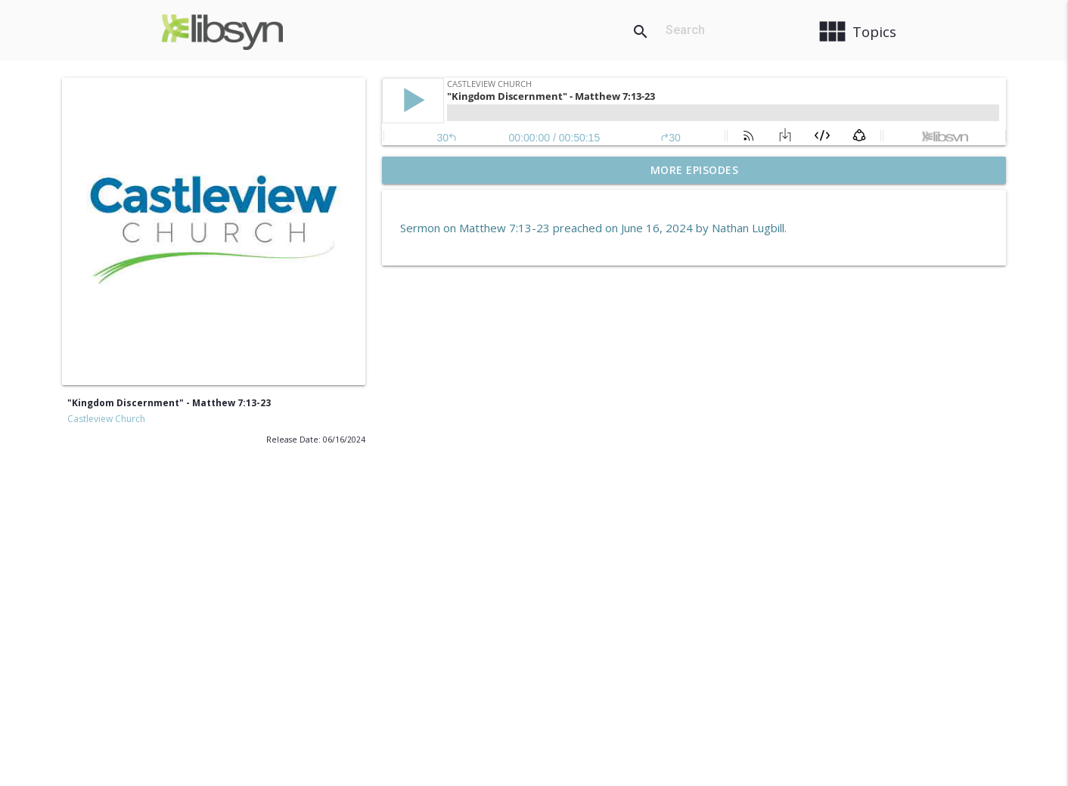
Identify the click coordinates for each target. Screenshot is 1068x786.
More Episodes (694, 170)
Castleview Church (106, 418)
